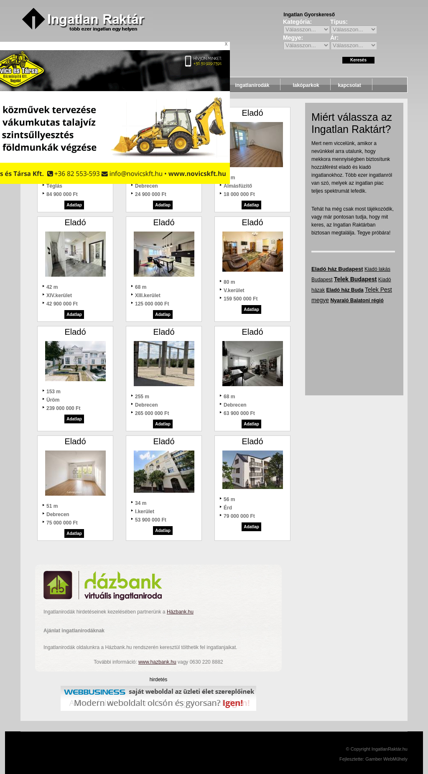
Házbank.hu (180, 612)
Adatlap (74, 205)
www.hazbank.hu (157, 662)
